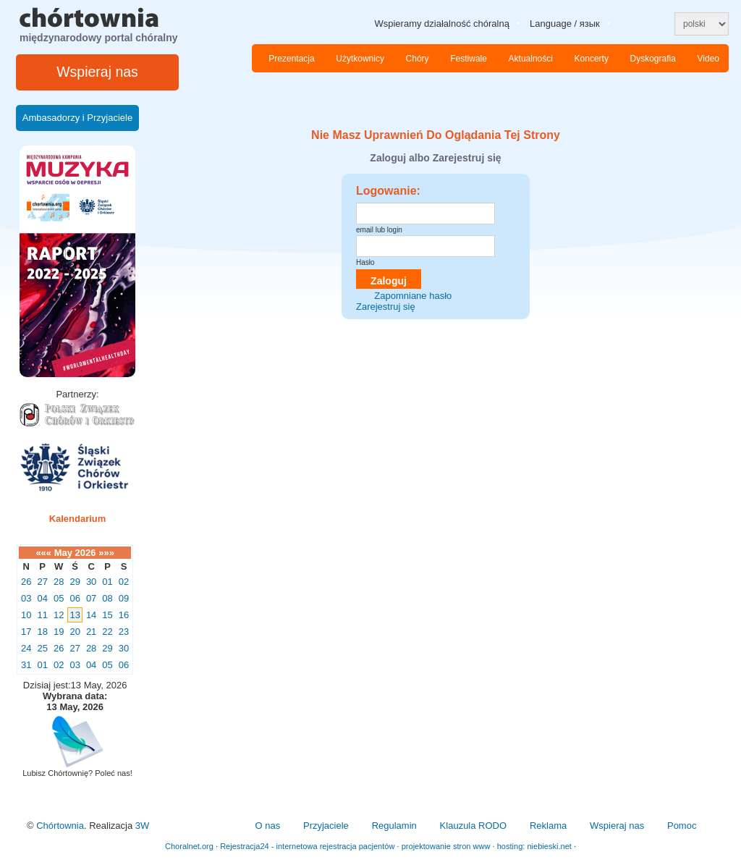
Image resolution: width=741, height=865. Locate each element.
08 (107, 598)
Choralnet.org (189, 846)
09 (124, 598)
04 (42, 598)
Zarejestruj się (385, 306)
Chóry (417, 59)
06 (74, 598)
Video (708, 59)
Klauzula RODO (473, 825)
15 (107, 614)
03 (26, 598)
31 (26, 664)
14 (91, 614)
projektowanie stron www (446, 846)
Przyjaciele (326, 825)
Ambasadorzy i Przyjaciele (77, 117)
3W (142, 825)
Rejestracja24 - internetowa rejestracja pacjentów (307, 846)
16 (124, 614)
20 (74, 631)
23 (124, 631)
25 (42, 648)
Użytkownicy (360, 59)
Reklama (548, 825)
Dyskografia (653, 59)
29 (74, 581)
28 (59, 581)
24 (26, 648)
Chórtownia (60, 825)
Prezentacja (291, 59)
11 (42, 614)
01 (107, 581)
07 (91, 598)
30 (91, 581)
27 (42, 581)
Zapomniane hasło (413, 295)
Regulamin (394, 825)
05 (59, 598)
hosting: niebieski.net (534, 846)
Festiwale (468, 59)
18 (42, 631)
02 (124, 581)
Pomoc (681, 825)
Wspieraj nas (97, 72)
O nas (267, 825)
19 (59, 631)
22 (107, 631)
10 (26, 614)
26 (26, 581)
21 (91, 631)
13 (74, 614)
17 (26, 631)
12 (59, 614)
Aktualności (531, 59)
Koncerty (592, 59)
